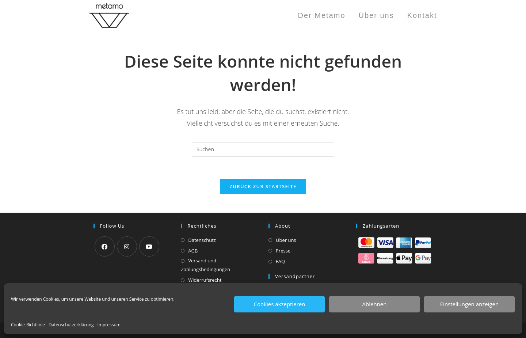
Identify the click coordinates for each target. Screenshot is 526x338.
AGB (193, 250)
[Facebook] (105, 246)
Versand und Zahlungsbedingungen (205, 264)
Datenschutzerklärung (71, 325)
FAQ (280, 261)
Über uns (286, 240)
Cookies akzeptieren (279, 304)
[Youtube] (149, 246)
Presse (283, 250)
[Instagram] (127, 246)
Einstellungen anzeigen (469, 304)
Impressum (109, 325)
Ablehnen (374, 304)
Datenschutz (202, 240)
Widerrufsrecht (204, 280)
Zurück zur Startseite (263, 186)
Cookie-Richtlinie (28, 325)
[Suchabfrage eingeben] (263, 149)
